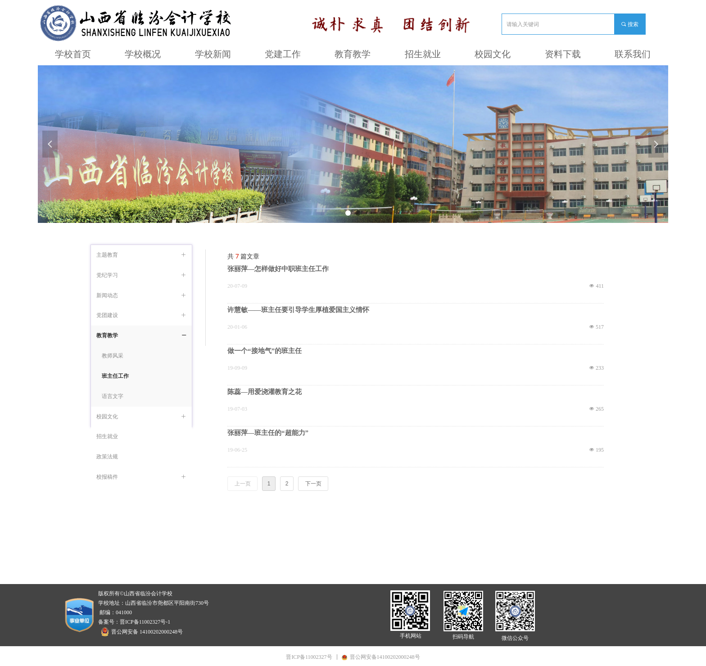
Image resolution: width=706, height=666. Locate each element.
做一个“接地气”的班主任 (264, 350)
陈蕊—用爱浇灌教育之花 (264, 391)
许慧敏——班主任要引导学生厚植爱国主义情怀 (298, 309)
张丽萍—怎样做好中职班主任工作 (278, 268)
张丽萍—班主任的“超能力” (267, 432)
